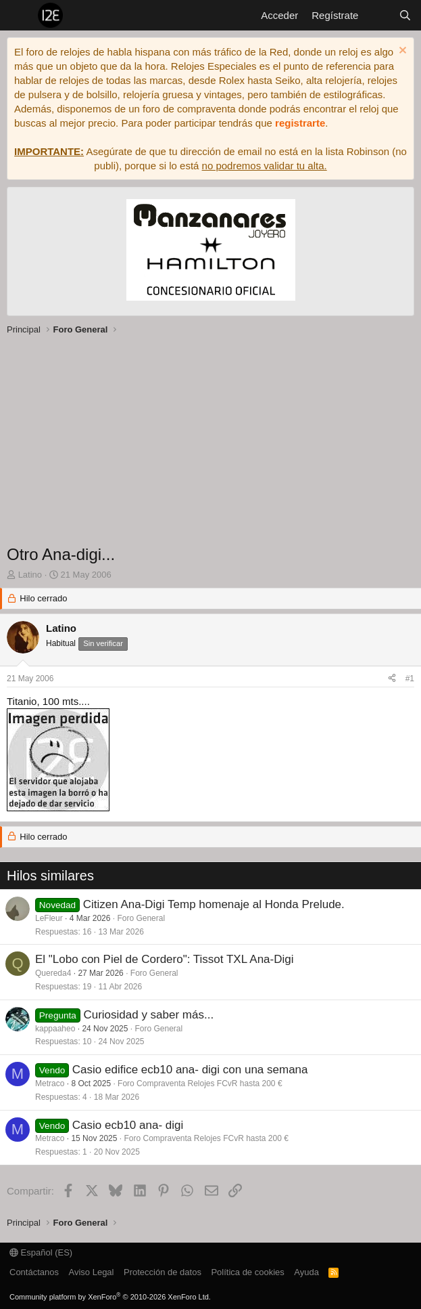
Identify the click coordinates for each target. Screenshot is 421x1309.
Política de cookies (247, 1272)
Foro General (141, 918)
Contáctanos (34, 1272)
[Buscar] (405, 15)
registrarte (300, 123)
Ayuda (306, 1272)
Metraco (49, 1083)
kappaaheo (55, 1028)
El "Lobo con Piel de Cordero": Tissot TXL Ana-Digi (164, 959)
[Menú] (18, 15)
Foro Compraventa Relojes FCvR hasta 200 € (200, 1083)
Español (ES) (40, 1252)
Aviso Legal (91, 1272)
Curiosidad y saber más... (148, 1014)
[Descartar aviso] (401, 52)
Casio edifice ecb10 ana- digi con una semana (190, 1069)
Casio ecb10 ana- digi (127, 1125)
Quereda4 (53, 973)
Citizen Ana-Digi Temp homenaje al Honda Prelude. (214, 904)
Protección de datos (162, 1272)
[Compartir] (392, 679)
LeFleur (49, 918)
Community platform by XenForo (110, 1297)
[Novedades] (378, 15)
